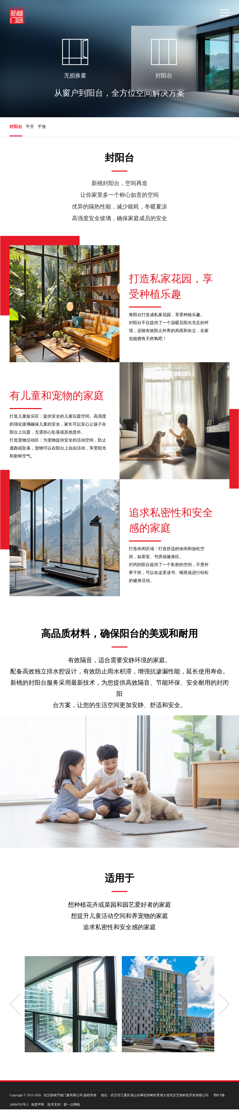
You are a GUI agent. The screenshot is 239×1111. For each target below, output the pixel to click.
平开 (30, 127)
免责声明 (37, 1106)
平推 (42, 127)
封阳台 (16, 127)
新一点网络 (72, 1106)
